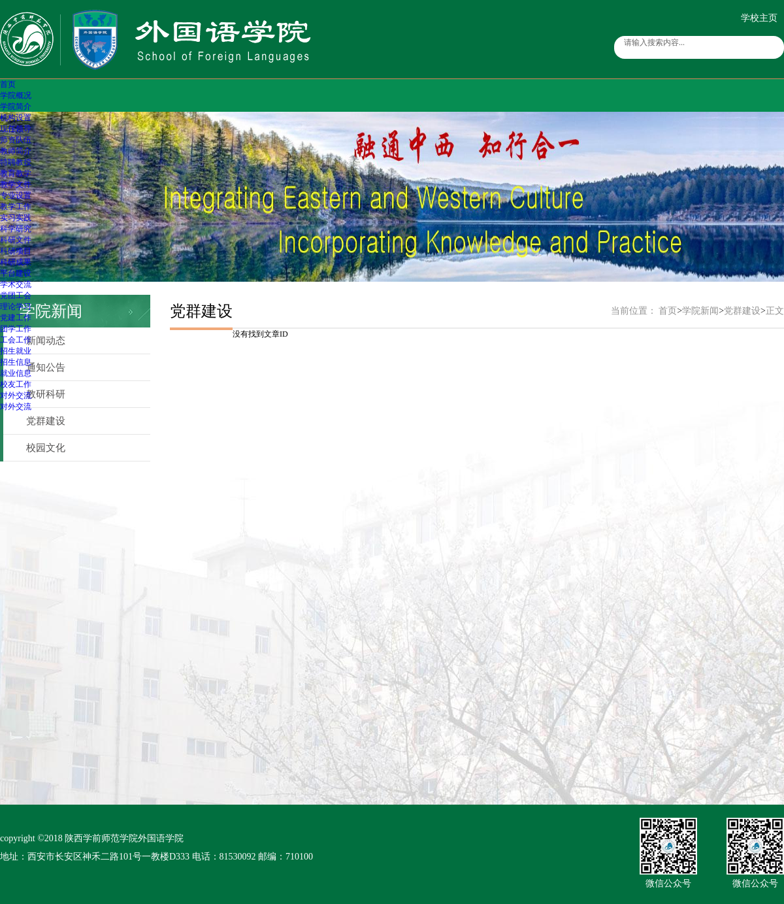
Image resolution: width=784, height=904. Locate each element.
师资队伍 (15, 139)
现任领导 (15, 128)
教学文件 (15, 184)
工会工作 (15, 339)
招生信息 (15, 362)
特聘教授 (15, 162)
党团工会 (15, 295)
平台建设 (15, 273)
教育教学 (15, 173)
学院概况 (15, 95)
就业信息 (15, 373)
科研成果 (15, 262)
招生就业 (15, 351)
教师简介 (15, 151)
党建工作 (15, 317)
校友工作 (15, 384)
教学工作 (15, 206)
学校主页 (759, 18)
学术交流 (15, 284)
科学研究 (15, 228)
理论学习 (15, 306)
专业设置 (15, 195)
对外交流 (15, 395)
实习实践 (15, 217)
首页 (8, 84)
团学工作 (15, 328)
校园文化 (45, 448)
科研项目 (15, 251)
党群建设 (45, 421)
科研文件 (15, 239)
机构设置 (15, 117)
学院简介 (15, 106)
